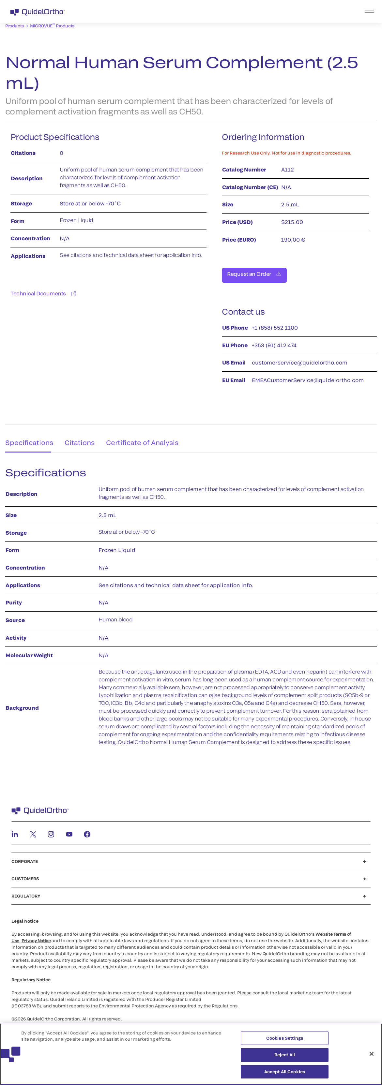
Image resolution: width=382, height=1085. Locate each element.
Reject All (284, 1057)
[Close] (371, 1056)
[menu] (231, 11)
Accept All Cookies (284, 1074)
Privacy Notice (36, 937)
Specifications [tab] (26, 436)
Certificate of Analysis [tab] (146, 436)
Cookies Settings (284, 1040)
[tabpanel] (191, 606)
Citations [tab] (81, 436)
